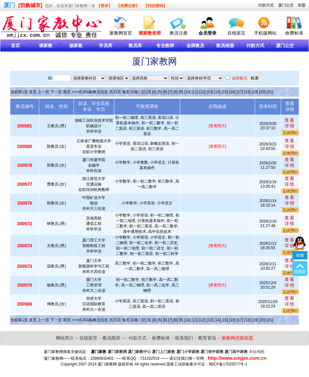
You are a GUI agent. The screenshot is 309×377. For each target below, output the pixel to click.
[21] (270, 92)
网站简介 (65, 337)
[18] (247, 92)
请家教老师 (149, 33)
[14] (217, 92)
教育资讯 (207, 337)
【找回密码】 (155, 6)
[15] (225, 92)
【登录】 (104, 6)
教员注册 (179, 33)
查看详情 (290, 123)
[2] (143, 92)
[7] (170, 92)
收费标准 (294, 33)
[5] (159, 92)
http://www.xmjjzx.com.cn (237, 358)
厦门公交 (286, 5)
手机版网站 (265, 33)
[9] (181, 92)
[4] (154, 92)
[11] (195, 92)
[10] (187, 92)
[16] (232, 92)
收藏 (300, 250)
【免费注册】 (127, 6)
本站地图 (256, 351)
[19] (255, 92)
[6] (165, 92)
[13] (210, 92)
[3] (149, 92)
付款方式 (266, 5)
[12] (202, 92)
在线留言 (236, 33)
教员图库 (111, 337)
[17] (240, 92)
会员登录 (207, 33)
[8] (175, 92)
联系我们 (184, 337)
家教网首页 (121, 33)
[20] (262, 92)
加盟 (301, 5)
